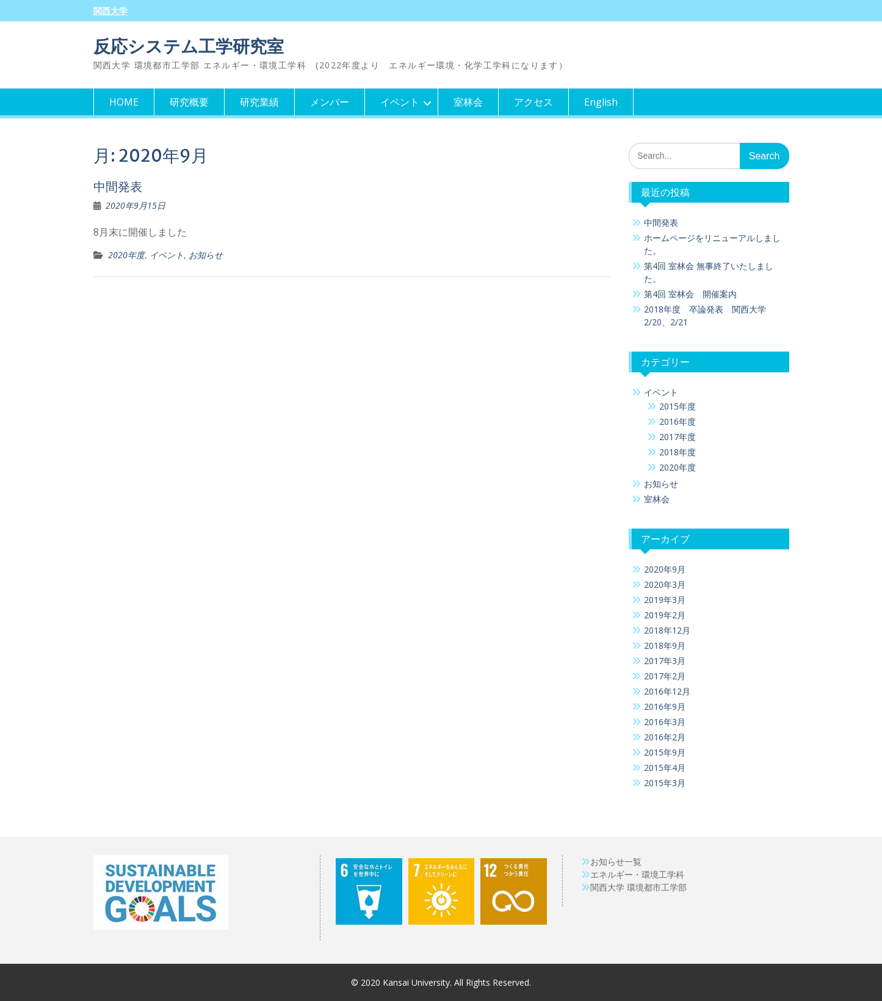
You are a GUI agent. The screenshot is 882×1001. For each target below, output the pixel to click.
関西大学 (110, 10)
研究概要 (189, 102)
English (601, 102)
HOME (124, 102)
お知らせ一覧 (616, 861)
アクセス (533, 102)
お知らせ (206, 255)
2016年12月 (667, 691)
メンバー (329, 102)
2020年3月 (664, 584)
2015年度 (677, 406)
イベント (399, 102)
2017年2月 (664, 676)
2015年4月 (664, 767)
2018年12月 (667, 630)
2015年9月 (664, 752)
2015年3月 (664, 783)
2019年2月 (664, 615)
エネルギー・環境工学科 (637, 874)
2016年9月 (664, 706)
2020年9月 (664, 569)
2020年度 (126, 255)
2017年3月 (664, 661)
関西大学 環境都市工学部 (638, 887)
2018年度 (677, 452)
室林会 (468, 102)
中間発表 (117, 186)
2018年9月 (664, 645)
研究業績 (259, 102)
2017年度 (677, 437)
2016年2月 (664, 737)
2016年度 (677, 421)
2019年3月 (664, 599)
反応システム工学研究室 (188, 46)
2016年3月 (664, 722)
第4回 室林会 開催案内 (690, 294)
